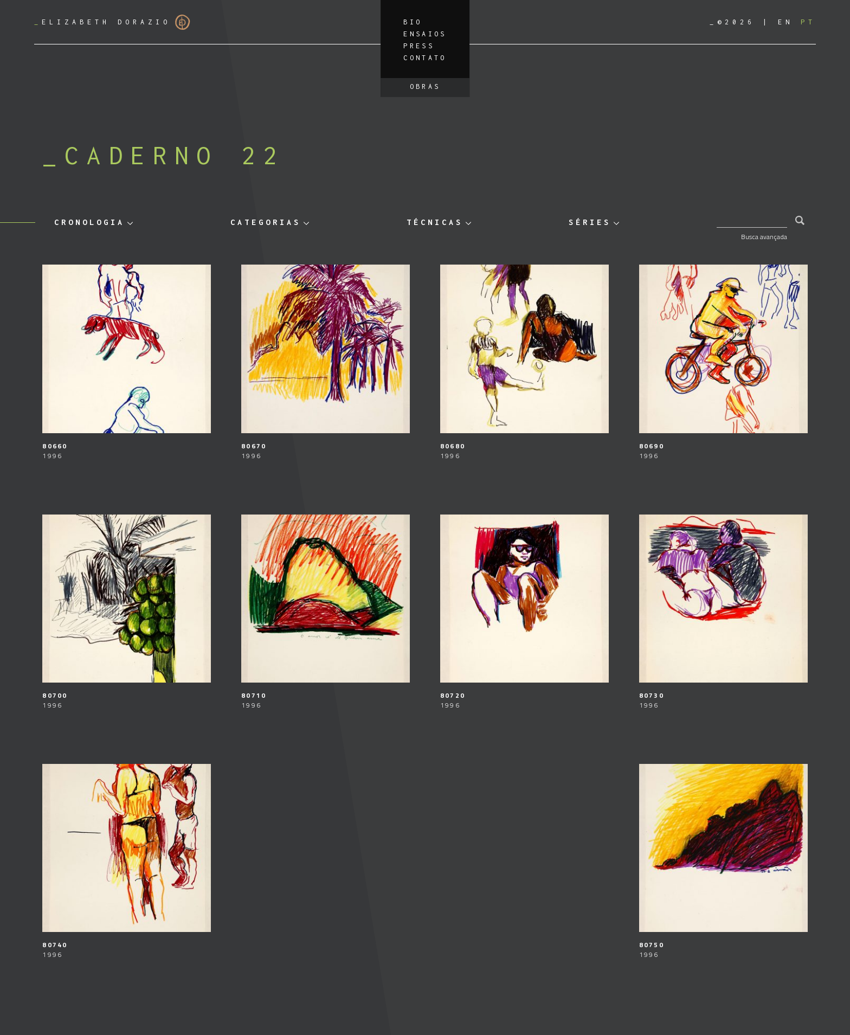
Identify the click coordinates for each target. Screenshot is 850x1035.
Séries (590, 222)
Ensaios (425, 34)
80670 (253, 446)
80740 (54, 945)
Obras (425, 86)
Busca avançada (764, 237)
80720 (452, 695)
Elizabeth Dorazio (112, 22)
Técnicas (435, 222)
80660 (54, 446)
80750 (651, 945)
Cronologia (89, 222)
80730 (651, 695)
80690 (651, 446)
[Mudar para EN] (785, 22)
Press (418, 46)
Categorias (265, 222)
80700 (54, 695)
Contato (425, 58)
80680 (452, 446)
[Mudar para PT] (808, 22)
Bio (412, 22)
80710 (253, 695)
